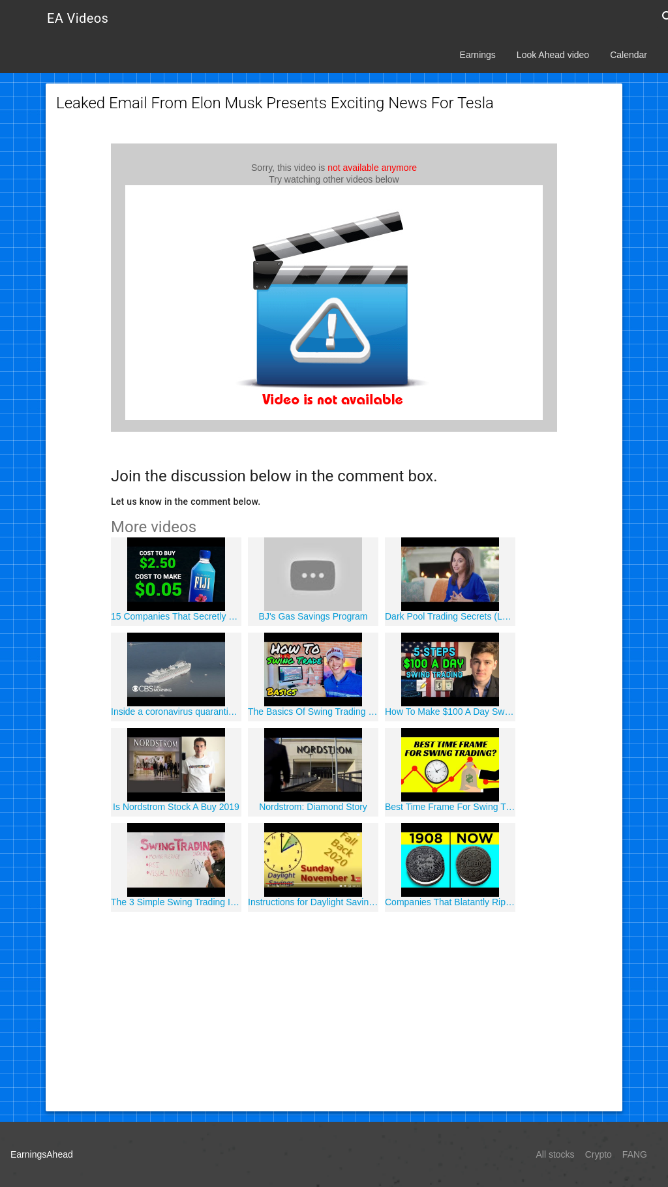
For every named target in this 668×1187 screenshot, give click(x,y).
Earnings (478, 55)
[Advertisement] (334, 1009)
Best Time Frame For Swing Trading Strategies (450, 807)
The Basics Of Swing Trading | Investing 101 (313, 711)
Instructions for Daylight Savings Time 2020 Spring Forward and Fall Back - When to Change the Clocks (313, 902)
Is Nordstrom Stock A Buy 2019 (176, 807)
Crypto (598, 1154)
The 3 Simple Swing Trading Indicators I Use (176, 902)
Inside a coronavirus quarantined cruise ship (176, 711)
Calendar (628, 55)
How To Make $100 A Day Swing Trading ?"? (450, 711)
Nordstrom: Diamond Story (313, 807)
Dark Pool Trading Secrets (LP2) (450, 616)
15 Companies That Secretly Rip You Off (176, 616)
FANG (634, 1154)
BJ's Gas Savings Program (313, 616)
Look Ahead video (553, 55)
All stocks (555, 1154)
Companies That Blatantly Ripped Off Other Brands (450, 902)
